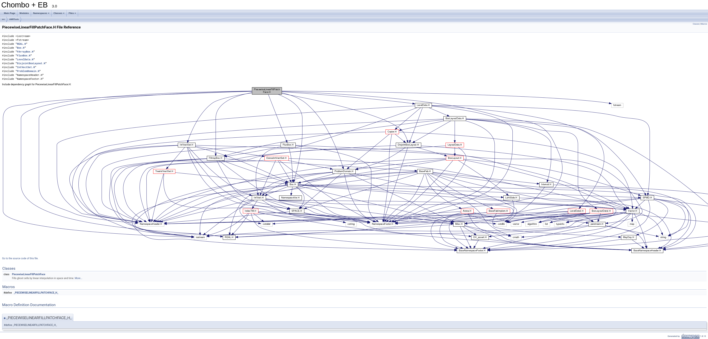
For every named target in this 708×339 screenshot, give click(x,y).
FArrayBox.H (25, 51)
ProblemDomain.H (28, 71)
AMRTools (14, 19)
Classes (59, 14)
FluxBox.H (23, 55)
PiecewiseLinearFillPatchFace (28, 274)
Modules (24, 13)
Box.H (20, 48)
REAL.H (21, 44)
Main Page (9, 13)
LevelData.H (25, 59)
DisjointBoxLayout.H (31, 63)
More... (78, 278)
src (3, 19)
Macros (704, 24)
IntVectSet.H (26, 67)
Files (73, 14)
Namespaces (41, 14)
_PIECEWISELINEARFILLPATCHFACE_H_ (36, 292)
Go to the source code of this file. (20, 258)
